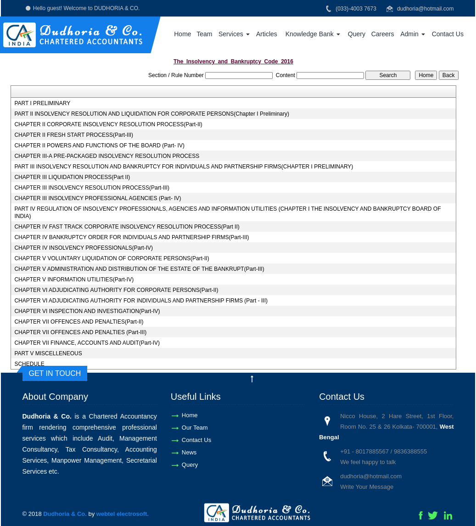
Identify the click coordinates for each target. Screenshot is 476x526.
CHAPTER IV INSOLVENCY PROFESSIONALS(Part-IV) (83, 248)
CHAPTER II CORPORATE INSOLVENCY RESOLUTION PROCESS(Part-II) (108, 124)
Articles (266, 34)
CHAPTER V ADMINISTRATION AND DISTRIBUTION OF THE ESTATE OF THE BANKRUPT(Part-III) (139, 269)
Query (356, 34)
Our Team (195, 427)
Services (234, 34)
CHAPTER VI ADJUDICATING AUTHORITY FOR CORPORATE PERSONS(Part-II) (116, 290)
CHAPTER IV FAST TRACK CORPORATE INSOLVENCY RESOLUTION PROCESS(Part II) (126, 227)
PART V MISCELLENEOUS (48, 353)
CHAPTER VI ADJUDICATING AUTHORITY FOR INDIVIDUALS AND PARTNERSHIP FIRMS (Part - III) (141, 300)
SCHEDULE (29, 364)
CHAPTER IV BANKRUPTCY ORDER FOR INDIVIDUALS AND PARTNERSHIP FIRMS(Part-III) (131, 237)
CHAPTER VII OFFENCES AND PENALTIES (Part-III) (80, 332)
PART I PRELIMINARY (42, 103)
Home (182, 34)
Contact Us (448, 34)
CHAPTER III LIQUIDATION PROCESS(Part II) (72, 177)
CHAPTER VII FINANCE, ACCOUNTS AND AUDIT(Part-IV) (87, 343)
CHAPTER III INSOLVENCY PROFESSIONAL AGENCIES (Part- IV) (97, 198)
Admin (412, 34)
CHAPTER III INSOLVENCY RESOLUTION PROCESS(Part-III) (91, 188)
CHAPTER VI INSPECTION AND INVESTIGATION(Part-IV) (87, 311)
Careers (382, 34)
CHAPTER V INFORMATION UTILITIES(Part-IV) (74, 279)
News (189, 452)
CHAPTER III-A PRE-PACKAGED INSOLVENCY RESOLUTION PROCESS (106, 156)
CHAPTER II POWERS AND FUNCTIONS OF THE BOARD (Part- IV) (99, 145)
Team (204, 34)
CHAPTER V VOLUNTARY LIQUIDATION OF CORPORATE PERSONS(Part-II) (111, 258)
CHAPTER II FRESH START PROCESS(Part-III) (73, 135)
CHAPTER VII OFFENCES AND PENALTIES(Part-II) (78, 322)
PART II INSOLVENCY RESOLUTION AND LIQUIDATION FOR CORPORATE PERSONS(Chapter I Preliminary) (151, 114)
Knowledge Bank (313, 34)
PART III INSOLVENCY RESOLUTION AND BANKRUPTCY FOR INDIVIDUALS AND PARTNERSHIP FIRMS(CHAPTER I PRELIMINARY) (183, 166)
